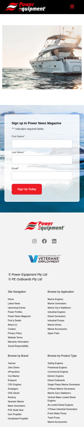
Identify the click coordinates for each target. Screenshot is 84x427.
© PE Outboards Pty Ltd (25, 279)
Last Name (18, 152)
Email (15, 168)
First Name (18, 136)
